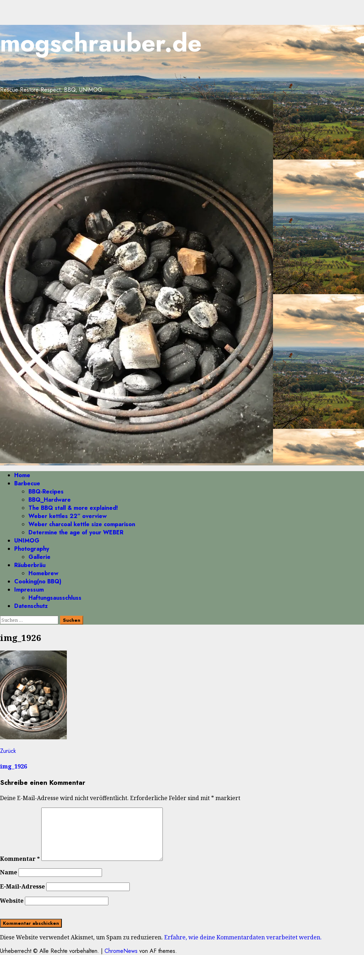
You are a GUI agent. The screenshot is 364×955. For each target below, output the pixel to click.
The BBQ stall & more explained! (73, 508)
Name (8, 872)
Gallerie (39, 557)
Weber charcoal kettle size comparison (81, 524)
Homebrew (43, 573)
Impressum (29, 590)
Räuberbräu (30, 565)
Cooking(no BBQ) (37, 581)
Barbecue (27, 483)
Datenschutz (31, 606)
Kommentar (20, 859)
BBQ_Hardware (49, 500)
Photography (31, 549)
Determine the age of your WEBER (75, 532)
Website (11, 901)
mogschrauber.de (101, 43)
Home (22, 475)
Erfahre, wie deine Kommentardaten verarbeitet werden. (243, 937)
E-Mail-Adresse (22, 886)
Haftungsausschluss (54, 598)
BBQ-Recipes (46, 491)
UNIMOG (26, 540)
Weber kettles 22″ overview (67, 516)
